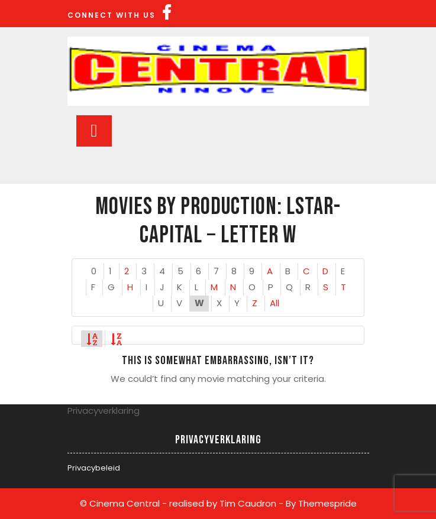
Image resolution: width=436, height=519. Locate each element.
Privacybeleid (93, 467)
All (274, 303)
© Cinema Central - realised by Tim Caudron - (181, 503)
